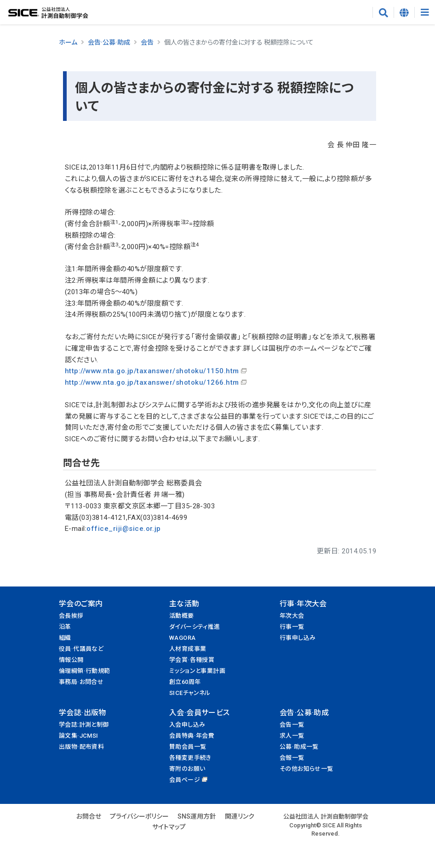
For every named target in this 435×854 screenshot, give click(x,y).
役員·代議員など (81, 648)
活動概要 (181, 615)
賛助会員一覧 (187, 746)
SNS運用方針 (196, 816)
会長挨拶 (71, 615)
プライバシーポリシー (139, 816)
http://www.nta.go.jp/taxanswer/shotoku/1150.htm (152, 371)
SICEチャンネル (190, 692)
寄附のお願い (187, 768)
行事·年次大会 (303, 603)
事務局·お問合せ (81, 681)
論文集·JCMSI (78, 735)
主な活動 (184, 603)
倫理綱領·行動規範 (84, 670)
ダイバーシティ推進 (194, 626)
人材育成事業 (187, 648)
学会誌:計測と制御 (84, 724)
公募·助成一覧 (299, 746)
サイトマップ (169, 827)
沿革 (65, 626)
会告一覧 (292, 724)
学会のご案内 (81, 603)
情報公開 (71, 659)
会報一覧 (292, 757)
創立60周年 (184, 681)
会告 (147, 42)
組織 (65, 637)
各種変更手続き (190, 757)
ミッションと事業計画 (197, 670)
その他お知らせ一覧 (306, 768)
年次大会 (292, 615)
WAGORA (182, 637)
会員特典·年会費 (191, 735)
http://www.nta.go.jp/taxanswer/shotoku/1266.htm (152, 382)
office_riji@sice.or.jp (123, 528)
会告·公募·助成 (109, 42)
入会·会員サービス (199, 712)
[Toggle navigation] (424, 12)
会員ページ (184, 779)
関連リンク (239, 816)
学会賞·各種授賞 (191, 659)
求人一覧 (292, 735)
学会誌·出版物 (82, 712)
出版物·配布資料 (81, 746)
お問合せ (88, 816)
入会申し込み (187, 724)
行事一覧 (292, 626)
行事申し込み (297, 637)
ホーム (68, 42)
